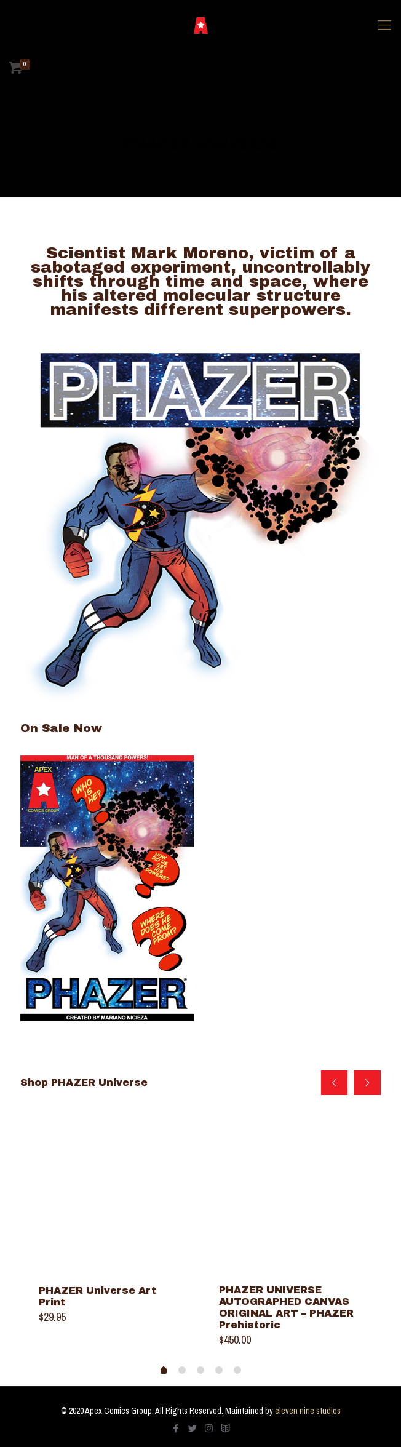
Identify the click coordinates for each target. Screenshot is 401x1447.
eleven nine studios (308, 1410)
